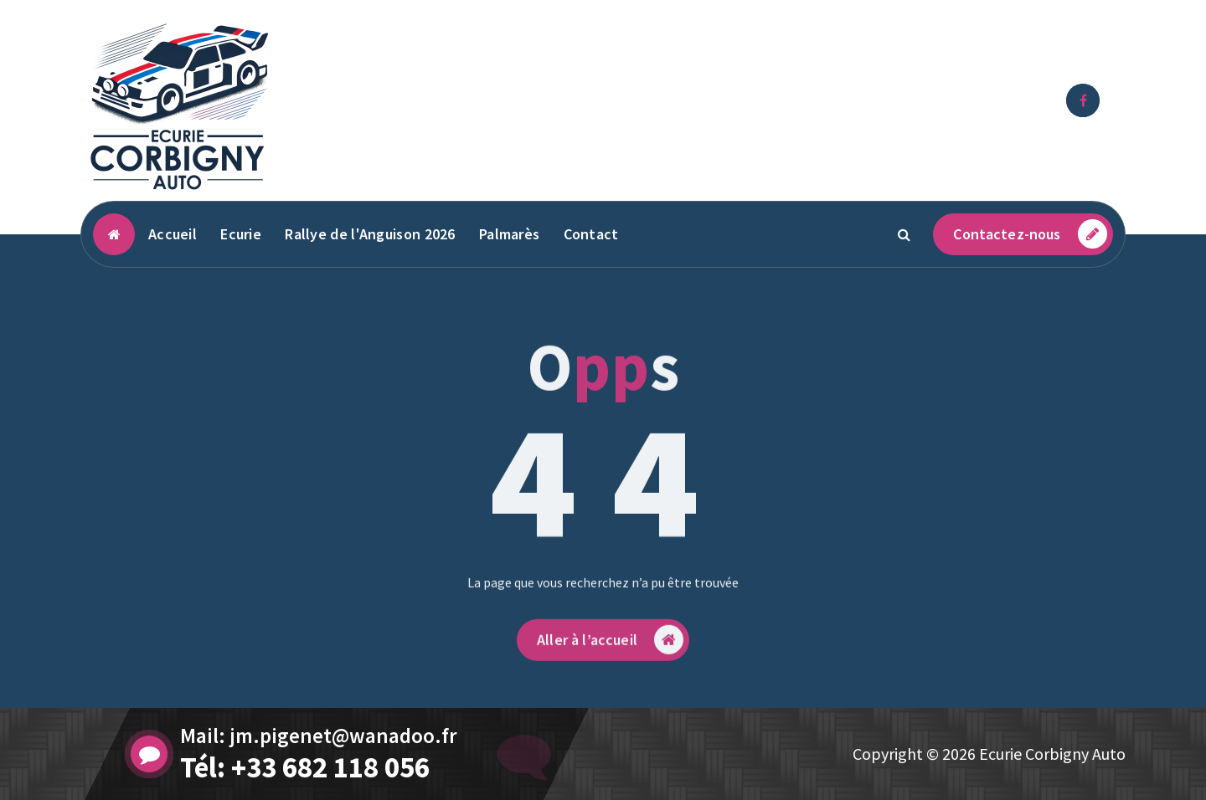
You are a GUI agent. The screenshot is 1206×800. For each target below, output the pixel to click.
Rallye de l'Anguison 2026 (370, 234)
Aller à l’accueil (610, 673)
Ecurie (240, 234)
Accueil (172, 234)
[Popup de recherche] (903, 234)
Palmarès (509, 234)
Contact (591, 234)
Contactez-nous (1029, 234)
